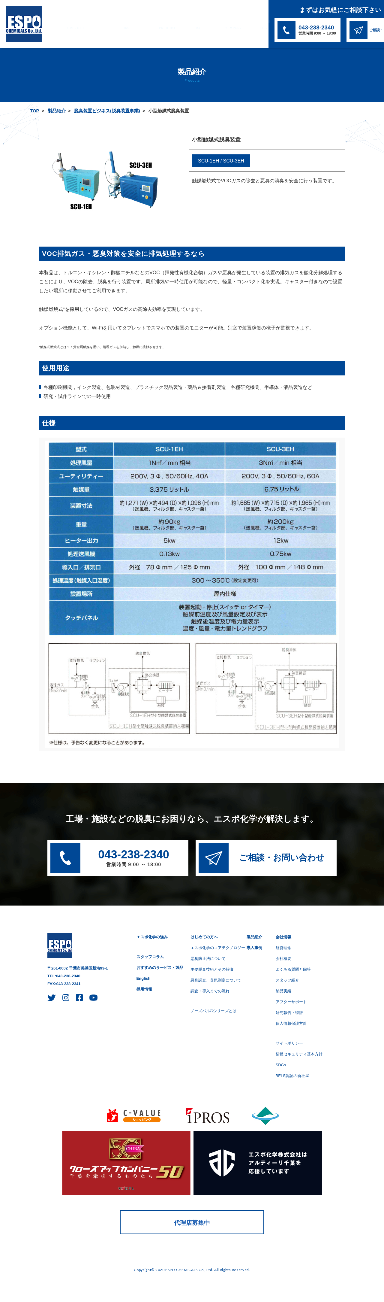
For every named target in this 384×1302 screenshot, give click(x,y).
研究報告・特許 (289, 1012)
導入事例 (169, 24)
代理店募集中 (192, 1222)
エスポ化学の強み (69, 24)
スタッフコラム (150, 956)
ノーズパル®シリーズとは (213, 1011)
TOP (34, 110)
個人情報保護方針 (291, 1023)
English (143, 978)
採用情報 (144, 989)
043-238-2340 (133, 858)
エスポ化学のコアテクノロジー (217, 947)
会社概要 (283, 958)
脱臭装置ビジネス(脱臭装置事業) (107, 110)
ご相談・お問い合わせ (282, 857)
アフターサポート (291, 1002)
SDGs (217, 24)
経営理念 (283, 947)
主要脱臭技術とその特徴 (211, 969)
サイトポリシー (289, 1043)
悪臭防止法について (208, 958)
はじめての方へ (111, 24)
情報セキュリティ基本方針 (299, 1054)
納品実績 (283, 991)
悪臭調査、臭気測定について (215, 980)
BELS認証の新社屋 (292, 1075)
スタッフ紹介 (287, 980)
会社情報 (195, 24)
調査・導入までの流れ (210, 991)
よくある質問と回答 (293, 969)
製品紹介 (144, 24)
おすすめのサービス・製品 (159, 967)
